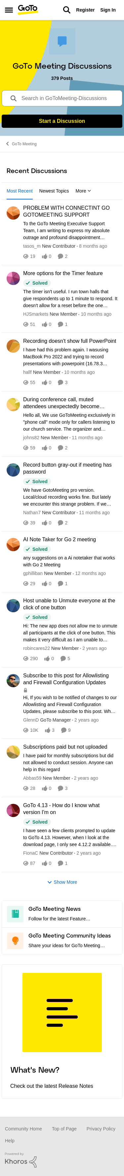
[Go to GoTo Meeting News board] (15, 914)
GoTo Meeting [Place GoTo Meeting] (21, 143)
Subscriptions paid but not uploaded (65, 747)
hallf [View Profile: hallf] (27, 372)
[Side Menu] (9, 10)
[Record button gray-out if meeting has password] (70, 496)
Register (85, 10)
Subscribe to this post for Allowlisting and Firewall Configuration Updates (66, 679)
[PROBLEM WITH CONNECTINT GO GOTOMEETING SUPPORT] (70, 230)
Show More (62, 882)
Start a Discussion (62, 121)
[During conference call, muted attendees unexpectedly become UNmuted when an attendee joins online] (70, 422)
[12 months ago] (89, 573)
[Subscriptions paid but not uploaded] (70, 762)
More (83, 191)
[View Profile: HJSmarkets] (13, 278)
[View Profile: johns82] (13, 404)
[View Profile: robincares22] (13, 605)
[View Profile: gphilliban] (13, 544)
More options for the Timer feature (63, 273)
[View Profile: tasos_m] (13, 213)
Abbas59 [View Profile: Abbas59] (32, 778)
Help (10, 1140)
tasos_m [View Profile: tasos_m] (32, 246)
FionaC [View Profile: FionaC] (30, 853)
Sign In (108, 10)
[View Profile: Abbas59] (13, 752)
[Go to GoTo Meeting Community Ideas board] (15, 941)
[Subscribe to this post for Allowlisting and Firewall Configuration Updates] (70, 704)
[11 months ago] (86, 437)
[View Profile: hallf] (13, 346)
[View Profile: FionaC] (13, 810)
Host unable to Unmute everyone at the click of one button (69, 604)
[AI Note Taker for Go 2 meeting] (70, 561)
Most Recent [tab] (20, 191)
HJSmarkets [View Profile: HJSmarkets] (35, 313)
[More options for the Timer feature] (70, 298)
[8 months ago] (92, 246)
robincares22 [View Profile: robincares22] (36, 648)
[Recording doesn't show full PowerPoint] (70, 356)
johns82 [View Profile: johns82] (31, 437)
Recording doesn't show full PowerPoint (69, 341)
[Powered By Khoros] (62, 1160)
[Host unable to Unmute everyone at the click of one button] (70, 633)
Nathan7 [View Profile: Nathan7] (32, 512)
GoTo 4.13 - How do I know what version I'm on (61, 808)
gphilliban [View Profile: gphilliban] (33, 573)
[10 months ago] (94, 313)
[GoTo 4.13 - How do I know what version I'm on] (70, 837)
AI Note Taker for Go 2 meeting (59, 539)
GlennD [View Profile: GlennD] (31, 719)
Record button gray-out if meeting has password (67, 468)
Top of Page (64, 1128)
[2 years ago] (93, 648)
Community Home (23, 1128)
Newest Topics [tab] (54, 191)
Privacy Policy (101, 1128)
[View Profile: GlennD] (13, 680)
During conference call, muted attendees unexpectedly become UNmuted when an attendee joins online (70, 403)
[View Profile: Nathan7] (13, 470)
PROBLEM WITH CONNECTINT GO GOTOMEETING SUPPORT (66, 211)
